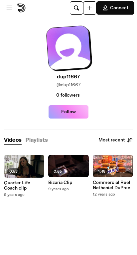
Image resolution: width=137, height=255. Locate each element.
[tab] (13, 140)
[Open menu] (9, 8)
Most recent (115, 140)
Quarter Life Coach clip (17, 185)
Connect (115, 8)
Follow (68, 112)
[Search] (76, 8)
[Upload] (89, 8)
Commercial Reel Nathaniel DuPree (111, 185)
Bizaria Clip (60, 182)
